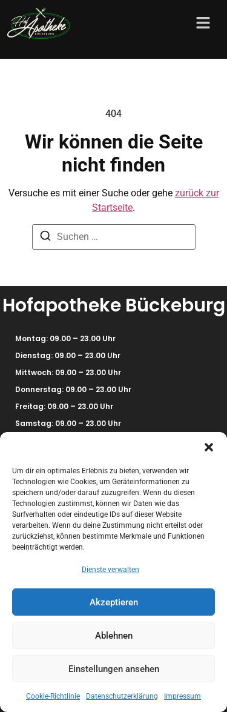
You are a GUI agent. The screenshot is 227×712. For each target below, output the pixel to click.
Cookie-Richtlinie (53, 696)
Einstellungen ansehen (113, 669)
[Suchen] (45, 238)
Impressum (182, 696)
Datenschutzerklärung (122, 696)
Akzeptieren (114, 602)
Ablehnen (114, 635)
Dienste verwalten (110, 569)
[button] (209, 447)
